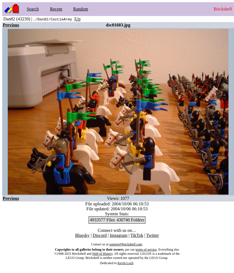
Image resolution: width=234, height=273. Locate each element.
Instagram (118, 235)
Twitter (152, 235)
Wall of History (102, 254)
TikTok (137, 235)
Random (80, 9)
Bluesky (82, 235)
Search (33, 9)
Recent (56, 9)
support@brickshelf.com (125, 244)
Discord (100, 235)
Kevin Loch (125, 263)
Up (78, 19)
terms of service (146, 249)
